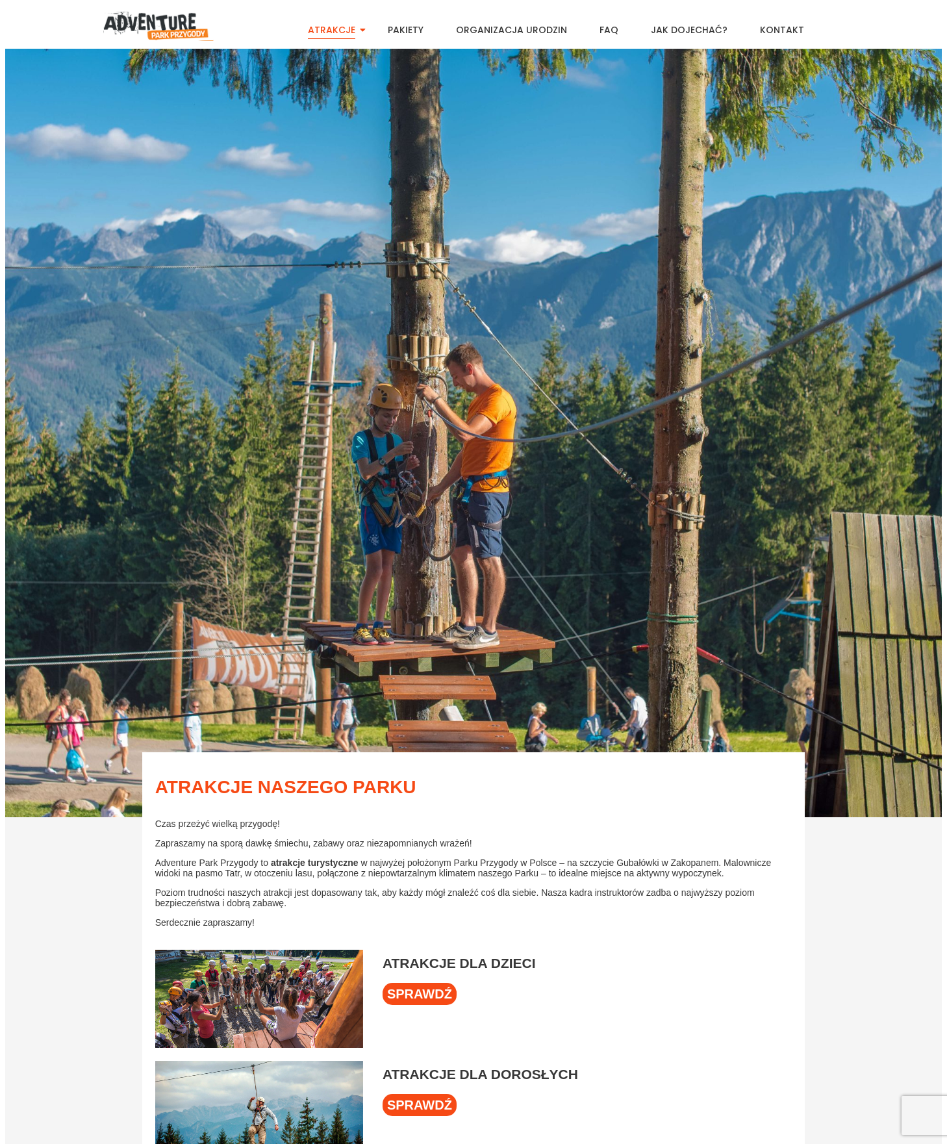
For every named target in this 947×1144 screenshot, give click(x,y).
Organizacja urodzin (511, 29)
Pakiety (405, 29)
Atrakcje (336, 29)
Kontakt (782, 29)
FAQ (609, 29)
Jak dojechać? (689, 29)
